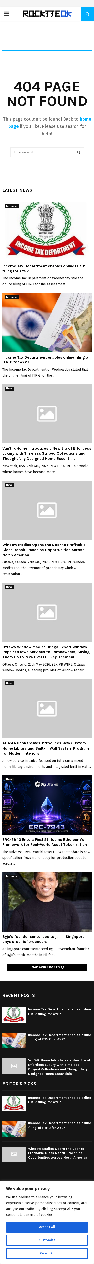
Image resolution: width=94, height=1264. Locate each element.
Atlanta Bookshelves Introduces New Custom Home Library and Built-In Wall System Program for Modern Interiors (45, 748)
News (9, 388)
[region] (47, 1222)
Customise (47, 1240)
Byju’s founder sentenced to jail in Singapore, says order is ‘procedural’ (43, 939)
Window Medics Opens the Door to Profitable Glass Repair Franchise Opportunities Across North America (44, 549)
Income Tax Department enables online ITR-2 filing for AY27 (59, 1011)
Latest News (17, 190)
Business (11, 206)
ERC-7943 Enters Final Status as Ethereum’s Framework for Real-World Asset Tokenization (44, 842)
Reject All (47, 1253)
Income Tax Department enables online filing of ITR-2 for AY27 (59, 1037)
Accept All (47, 1227)
